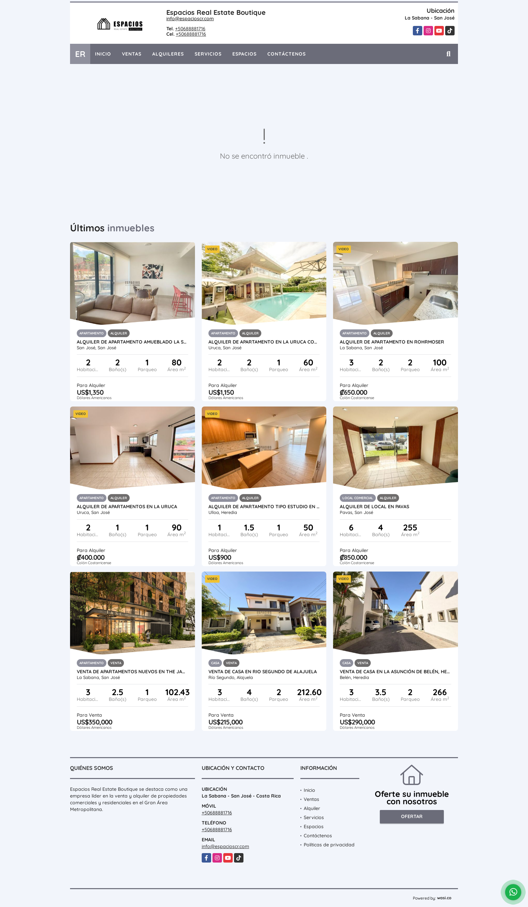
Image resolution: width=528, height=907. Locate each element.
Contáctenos (286, 54)
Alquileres (168, 54)
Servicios (208, 54)
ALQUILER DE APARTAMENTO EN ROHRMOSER (392, 342)
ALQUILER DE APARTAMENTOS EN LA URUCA (127, 506)
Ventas (131, 54)
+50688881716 (190, 29)
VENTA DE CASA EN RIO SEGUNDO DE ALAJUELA (262, 671)
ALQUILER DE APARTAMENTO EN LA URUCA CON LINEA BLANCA (264, 342)
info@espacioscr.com (190, 18)
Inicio (103, 54)
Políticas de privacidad (329, 845)
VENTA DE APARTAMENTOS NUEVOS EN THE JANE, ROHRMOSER (132, 671)
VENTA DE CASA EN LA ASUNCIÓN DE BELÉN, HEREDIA (395, 671)
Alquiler (312, 808)
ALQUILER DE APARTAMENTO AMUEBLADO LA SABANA (132, 342)
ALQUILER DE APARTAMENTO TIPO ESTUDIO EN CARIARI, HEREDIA (264, 506)
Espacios (244, 54)
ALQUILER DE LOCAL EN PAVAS (374, 506)
